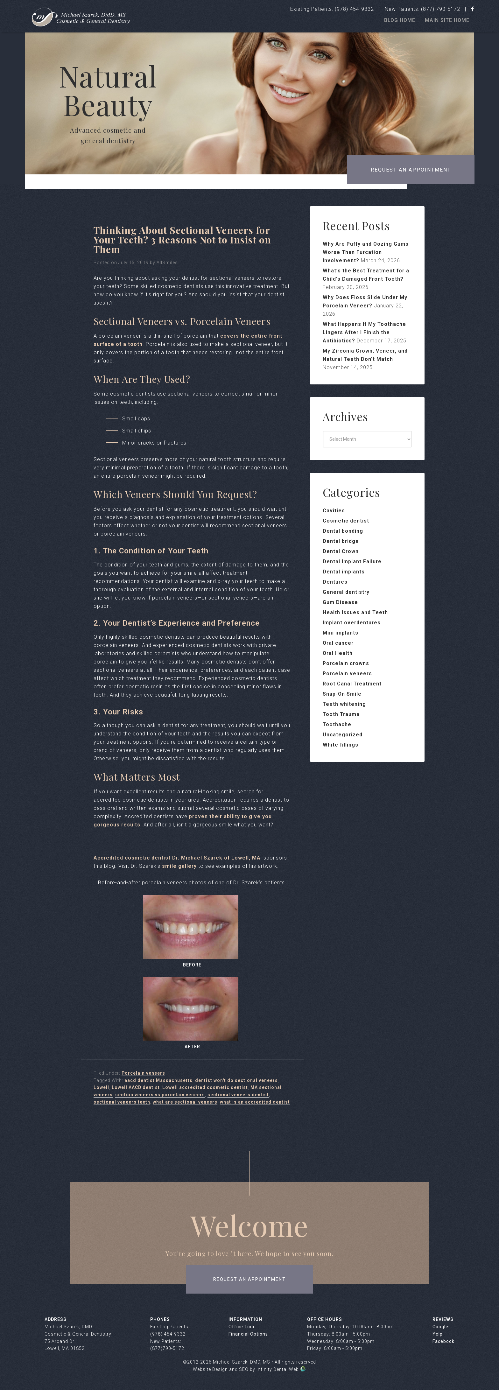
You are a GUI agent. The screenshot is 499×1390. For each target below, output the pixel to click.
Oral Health (338, 653)
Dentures (335, 582)
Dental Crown (341, 551)
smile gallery (179, 866)
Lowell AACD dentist (136, 1087)
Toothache (337, 724)
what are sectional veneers (185, 1102)
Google (440, 1326)
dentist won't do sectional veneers (236, 1080)
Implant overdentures (352, 623)
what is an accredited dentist (255, 1102)
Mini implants (340, 633)
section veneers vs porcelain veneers (160, 1094)
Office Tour (241, 1326)
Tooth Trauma (341, 714)
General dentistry (346, 592)
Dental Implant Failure (352, 561)
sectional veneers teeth (122, 1102)
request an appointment (249, 1279)
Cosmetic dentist (346, 521)
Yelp (437, 1334)
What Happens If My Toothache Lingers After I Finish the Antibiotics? (364, 332)
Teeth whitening (344, 704)
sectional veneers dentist (238, 1094)
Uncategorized (342, 735)
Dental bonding (343, 531)
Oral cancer (338, 643)
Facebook (443, 1341)
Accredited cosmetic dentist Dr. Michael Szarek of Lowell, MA (177, 858)
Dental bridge (341, 541)
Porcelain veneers (143, 1073)
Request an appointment (411, 170)
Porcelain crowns (346, 663)
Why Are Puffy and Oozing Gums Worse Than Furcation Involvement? (366, 252)
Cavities (334, 511)
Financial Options (248, 1334)
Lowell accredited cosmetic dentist (205, 1087)
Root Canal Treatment (352, 684)
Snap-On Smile (342, 694)
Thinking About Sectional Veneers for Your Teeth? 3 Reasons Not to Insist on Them (182, 240)
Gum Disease (340, 602)
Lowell (101, 1087)
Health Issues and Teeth (355, 612)
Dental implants (344, 572)
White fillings (340, 745)
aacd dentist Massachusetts (158, 1080)
